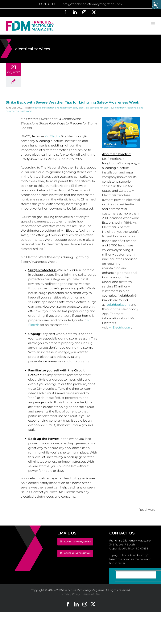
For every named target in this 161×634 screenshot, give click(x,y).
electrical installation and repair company (54, 107)
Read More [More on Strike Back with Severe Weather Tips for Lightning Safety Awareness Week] (147, 509)
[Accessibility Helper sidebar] (156, 4)
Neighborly (119, 107)
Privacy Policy (71, 594)
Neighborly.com (118, 304)
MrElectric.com (120, 327)
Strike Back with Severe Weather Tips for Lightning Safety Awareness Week (72, 102)
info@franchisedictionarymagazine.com (92, 4)
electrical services (89, 107)
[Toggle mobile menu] (153, 24)
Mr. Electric (106, 107)
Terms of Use (91, 594)
